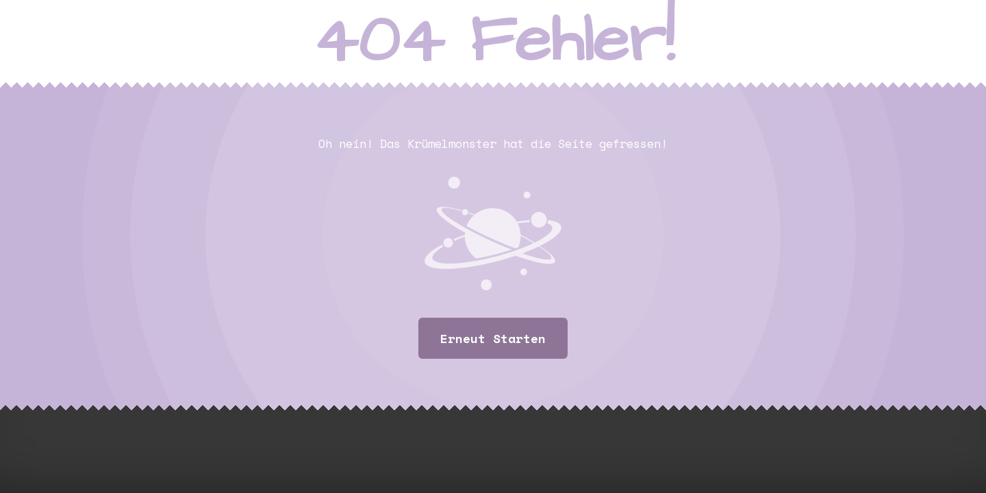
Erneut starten (493, 338)
